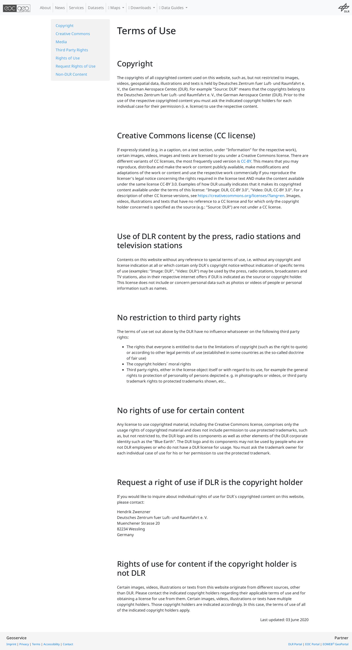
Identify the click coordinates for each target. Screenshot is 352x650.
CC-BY (246, 161)
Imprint (11, 644)
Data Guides (172, 7)
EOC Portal (312, 644)
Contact (68, 644)
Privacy (24, 644)
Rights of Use (68, 58)
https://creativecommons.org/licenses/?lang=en (241, 195)
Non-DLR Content (71, 74)
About (45, 7)
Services (76, 7)
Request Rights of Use (76, 66)
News (60, 7)
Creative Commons (73, 33)
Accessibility (51, 644)
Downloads (140, 7)
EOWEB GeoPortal (335, 644)
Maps (114, 7)
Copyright (65, 25)
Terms (36, 644)
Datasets (96, 7)
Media (61, 41)
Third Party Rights (72, 50)
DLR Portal (295, 644)
